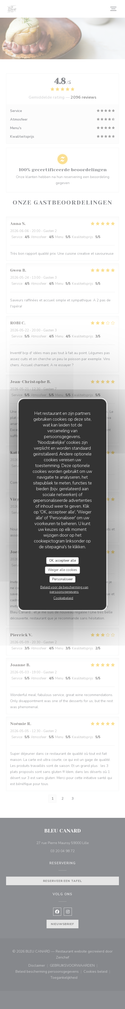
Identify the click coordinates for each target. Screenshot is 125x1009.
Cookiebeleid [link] (63, 598)
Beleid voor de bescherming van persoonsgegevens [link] (64, 589)
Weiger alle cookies (62, 570)
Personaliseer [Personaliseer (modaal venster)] (62, 579)
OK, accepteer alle (62, 560)
